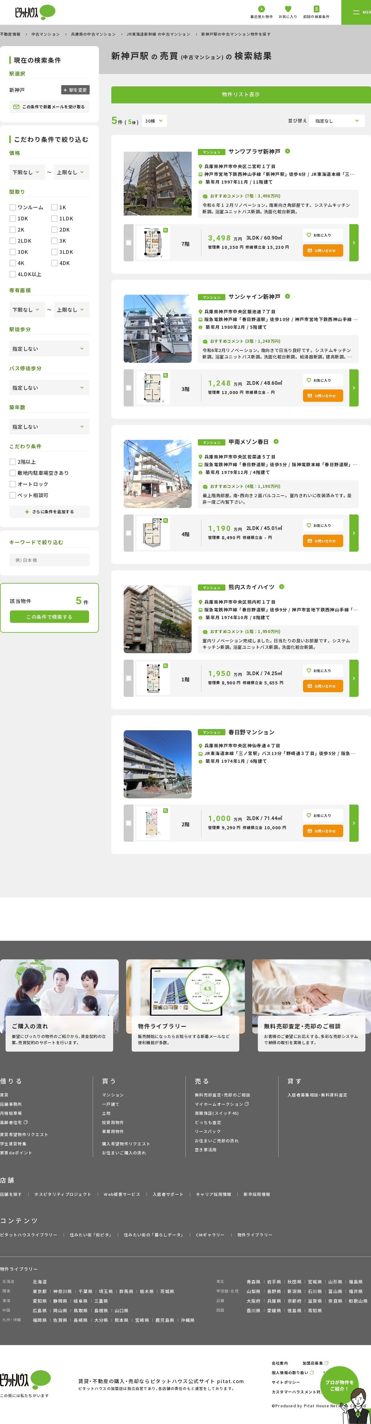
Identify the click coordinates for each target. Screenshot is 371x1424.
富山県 (335, 1291)
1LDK (62, 218)
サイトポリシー (286, 1382)
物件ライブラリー (255, 1235)
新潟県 (295, 1291)
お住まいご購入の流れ (124, 1153)
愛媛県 (274, 1310)
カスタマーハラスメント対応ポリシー (306, 1391)
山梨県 (254, 1291)
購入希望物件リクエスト (126, 1144)
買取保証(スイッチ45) (217, 1113)
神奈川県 (62, 1291)
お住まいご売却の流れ (217, 1141)
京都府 (295, 1301)
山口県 (122, 1310)
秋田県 (295, 1282)
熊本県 (122, 1320)
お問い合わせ (321, 250)
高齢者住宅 (11, 1122)
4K (16, 263)
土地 (106, 1113)
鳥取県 (81, 1310)
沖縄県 (188, 1320)
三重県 (101, 1301)
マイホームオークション (219, 1104)
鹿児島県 (165, 1320)
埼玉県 (106, 1291)
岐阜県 (81, 1301)
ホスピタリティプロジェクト (63, 1194)
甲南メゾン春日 (249, 441)
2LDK (20, 240)
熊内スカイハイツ (252, 587)
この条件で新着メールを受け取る (49, 106)
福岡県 (40, 1320)
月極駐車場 (11, 1113)
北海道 (40, 1282)
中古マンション (47, 34)
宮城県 (315, 1282)
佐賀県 (60, 1320)
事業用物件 (113, 1131)
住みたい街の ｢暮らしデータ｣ (154, 1235)
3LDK (62, 251)
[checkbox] (129, 242)
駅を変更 (77, 90)
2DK (60, 229)
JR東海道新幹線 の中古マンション (159, 34)
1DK (18, 218)
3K (58, 240)
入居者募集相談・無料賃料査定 (318, 1095)
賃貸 (4, 1095)
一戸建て (111, 1104)
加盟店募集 (313, 1362)
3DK (18, 251)
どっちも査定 (208, 1122)
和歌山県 (358, 1301)
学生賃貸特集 (13, 1144)
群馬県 (126, 1291)
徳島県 (295, 1310)
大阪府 (254, 1301)
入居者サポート (168, 1194)
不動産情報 (11, 34)
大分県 (101, 1320)
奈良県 (335, 1301)
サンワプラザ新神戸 (255, 151)
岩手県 (274, 1282)
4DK (60, 263)
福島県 (356, 1282)
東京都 (40, 1291)
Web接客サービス (122, 1194)
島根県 (101, 1310)
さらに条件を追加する (49, 511)
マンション (113, 1095)
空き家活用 (206, 1150)
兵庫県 (274, 1301)
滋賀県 (315, 1301)
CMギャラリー (210, 1235)
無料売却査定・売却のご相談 (222, 1095)
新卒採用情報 (257, 1194)
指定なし (324, 121)
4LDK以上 (25, 274)
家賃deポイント (16, 1153)
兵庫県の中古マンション (94, 34)
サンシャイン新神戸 (255, 296)
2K (16, 229)
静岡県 (60, 1301)
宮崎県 (142, 1320)
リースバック (208, 1131)
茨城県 (167, 1291)
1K (58, 207)
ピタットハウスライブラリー (29, 1235)
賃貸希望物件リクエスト (24, 1134)
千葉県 (86, 1291)
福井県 (356, 1291)
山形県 (335, 1282)
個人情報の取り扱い (290, 1372)
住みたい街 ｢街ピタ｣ (91, 1235)
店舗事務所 (11, 1104)
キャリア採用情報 (213, 1194)
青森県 (254, 1282)
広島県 (40, 1310)
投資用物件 (113, 1122)
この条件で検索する (49, 616)
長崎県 (81, 1320)
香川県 (254, 1310)
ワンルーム (26, 207)
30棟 (150, 121)
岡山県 (60, 1310)
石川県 (315, 1291)
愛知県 (40, 1301)
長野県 (274, 1291)
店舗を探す (11, 1194)
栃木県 (147, 1291)
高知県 (315, 1310)
